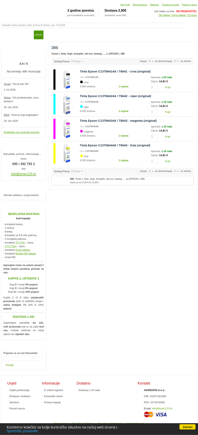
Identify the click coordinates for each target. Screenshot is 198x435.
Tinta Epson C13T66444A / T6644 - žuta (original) (115, 145)
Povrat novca (17, 408)
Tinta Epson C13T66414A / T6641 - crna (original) (115, 71)
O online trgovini (53, 390)
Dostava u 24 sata (89, 390)
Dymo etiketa (22, 250)
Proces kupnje (52, 402)
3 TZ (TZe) (11, 246)
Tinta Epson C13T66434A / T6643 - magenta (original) (118, 120)
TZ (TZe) (20, 242)
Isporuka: (156, 77)
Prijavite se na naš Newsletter (20, 353)
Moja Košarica (140, 4)
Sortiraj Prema (62, 61)
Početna (6, 35)
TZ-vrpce (192, 15)
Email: (147, 408)
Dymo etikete (178, 15)
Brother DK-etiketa (25, 253)
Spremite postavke (22, 430)
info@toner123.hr (162, 408)
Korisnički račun (53, 396)
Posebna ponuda (170, 4)
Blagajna (154, 4)
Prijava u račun (189, 4)
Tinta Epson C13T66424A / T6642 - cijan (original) (115, 96)
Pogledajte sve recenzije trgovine (22, 132)
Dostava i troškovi (19, 396)
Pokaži (168, 61)
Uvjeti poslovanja (19, 390)
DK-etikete (164, 15)
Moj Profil (125, 4)
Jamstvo (14, 402)
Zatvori (187, 427)
